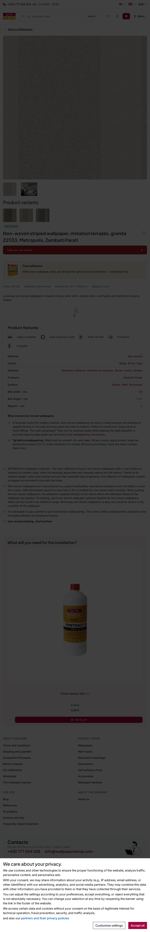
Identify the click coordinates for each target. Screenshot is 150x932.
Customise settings (109, 925)
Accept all (138, 925)
